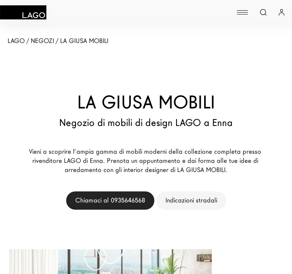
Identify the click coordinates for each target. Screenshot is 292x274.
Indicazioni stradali (191, 200)
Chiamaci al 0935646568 (110, 200)
